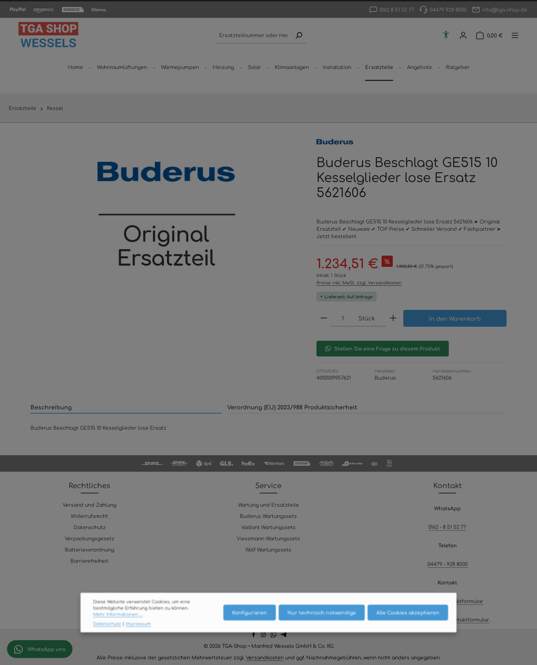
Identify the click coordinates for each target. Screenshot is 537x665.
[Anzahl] (343, 318)
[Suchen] (298, 35)
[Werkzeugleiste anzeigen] (446, 35)
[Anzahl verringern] (323, 318)
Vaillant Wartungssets (268, 527)
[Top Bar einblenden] (515, 35)
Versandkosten (265, 657)
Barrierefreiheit (89, 560)
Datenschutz (90, 527)
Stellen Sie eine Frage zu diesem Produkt (382, 348)
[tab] (126, 407)
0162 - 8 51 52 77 (447, 527)
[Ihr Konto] (463, 35)
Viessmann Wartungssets (268, 538)
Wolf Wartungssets (268, 549)
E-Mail (420, 601)
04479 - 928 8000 (447, 564)
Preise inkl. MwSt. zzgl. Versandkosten (359, 282)
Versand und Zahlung (89, 504)
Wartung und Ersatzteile (268, 504)
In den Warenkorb (455, 318)
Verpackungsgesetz (89, 538)
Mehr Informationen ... (117, 626)
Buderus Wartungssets (268, 516)
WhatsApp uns (39, 649)
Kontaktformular (462, 601)
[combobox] (253, 35)
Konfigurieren (249, 624)
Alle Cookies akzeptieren (407, 624)
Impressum (138, 635)
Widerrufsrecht (89, 516)
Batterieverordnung (89, 549)
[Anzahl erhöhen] (393, 318)
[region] (166, 214)
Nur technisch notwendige (321, 624)
